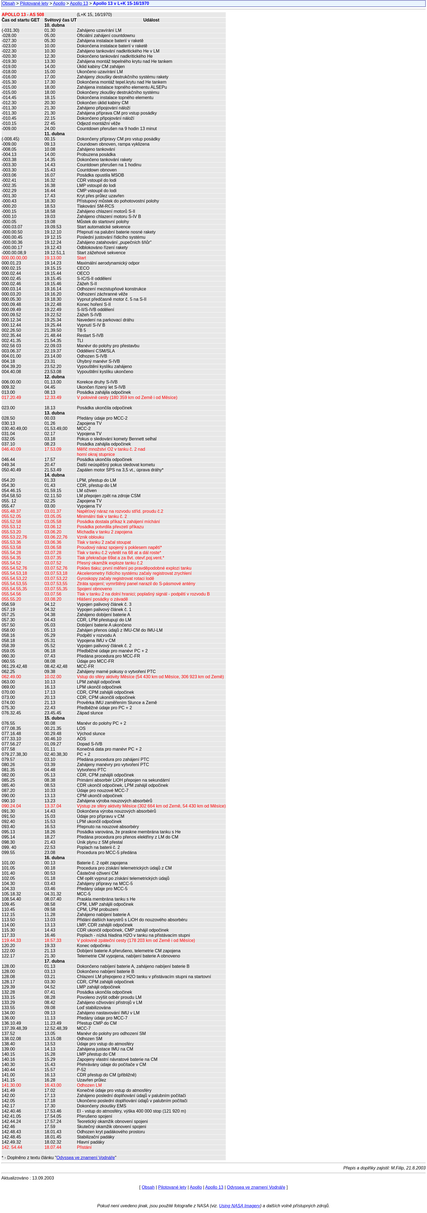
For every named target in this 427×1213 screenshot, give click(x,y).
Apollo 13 (79, 3)
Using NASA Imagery (239, 1205)
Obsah (8, 3)
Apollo (59, 3)
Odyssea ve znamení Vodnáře (85, 1157)
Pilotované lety (34, 3)
